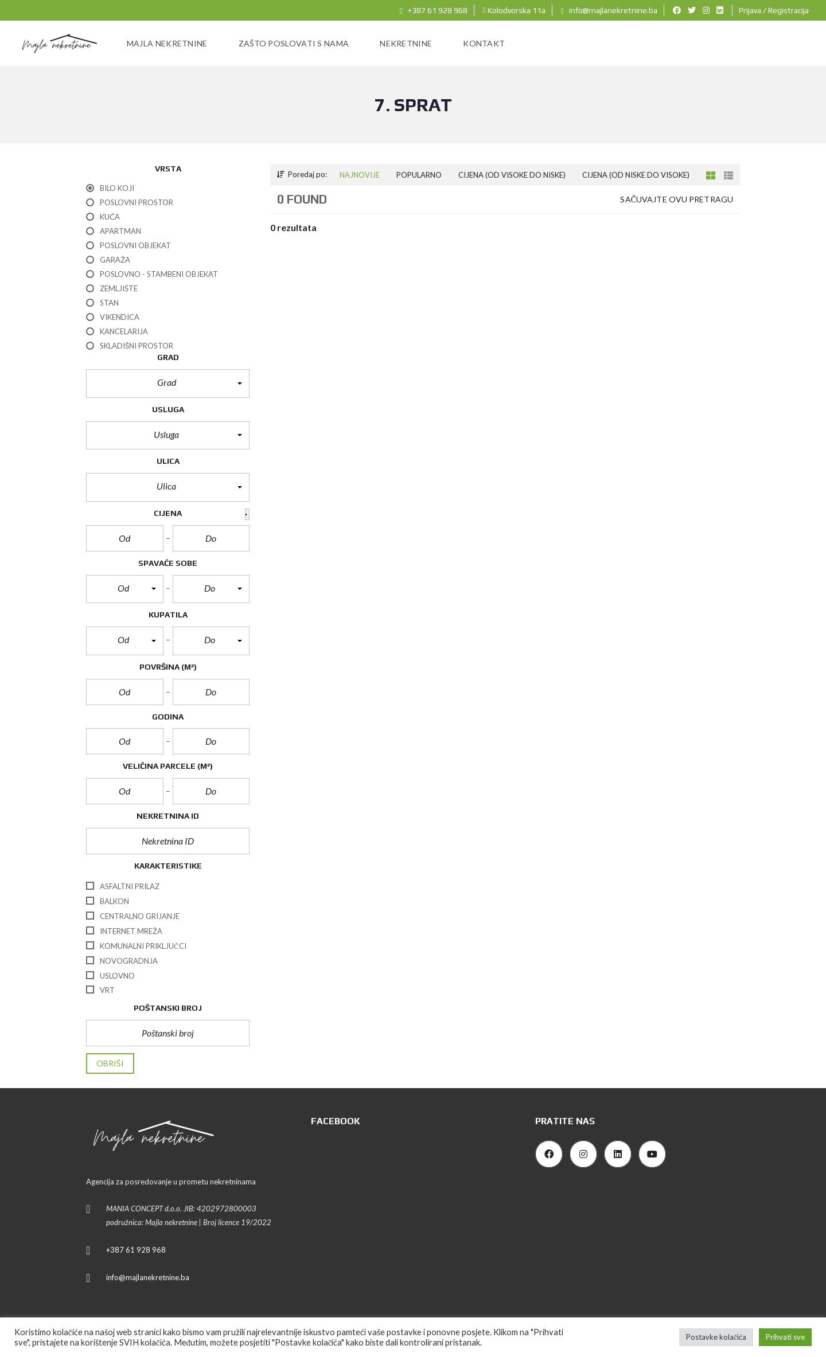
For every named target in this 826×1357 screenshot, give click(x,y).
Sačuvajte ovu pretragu (676, 199)
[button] (168, 383)
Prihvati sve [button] (785, 1337)
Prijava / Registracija (774, 10)
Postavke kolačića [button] (716, 1337)
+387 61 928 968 (433, 10)
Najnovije (360, 174)
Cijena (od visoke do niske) (512, 174)
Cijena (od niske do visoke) (635, 174)
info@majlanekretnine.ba (609, 10)
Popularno (419, 174)
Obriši (110, 1063)
